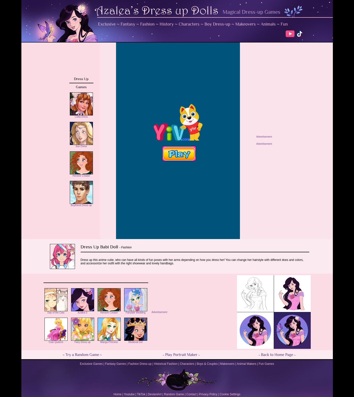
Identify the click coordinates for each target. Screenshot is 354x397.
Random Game (174, 394)
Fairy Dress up (82, 341)
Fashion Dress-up (140, 364)
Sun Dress (81, 145)
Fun (284, 24)
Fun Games (266, 364)
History (167, 24)
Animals (268, 24)
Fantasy (128, 24)
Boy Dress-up (217, 24)
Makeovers (245, 24)
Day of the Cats (56, 311)
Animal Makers (246, 364)
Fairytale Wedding (135, 311)
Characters (189, 24)
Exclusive (107, 24)
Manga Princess (109, 341)
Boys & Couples (207, 364)
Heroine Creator (81, 174)
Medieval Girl (135, 341)
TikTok (141, 394)
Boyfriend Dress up (81, 204)
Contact (191, 394)
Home (117, 394)
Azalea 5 (82, 311)
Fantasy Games (115, 364)
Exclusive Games (91, 364)
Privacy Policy (208, 394)
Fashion (147, 24)
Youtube (129, 394)
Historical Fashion (165, 364)
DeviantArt (155, 394)
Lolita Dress (81, 115)
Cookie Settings (230, 394)
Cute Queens (56, 341)
